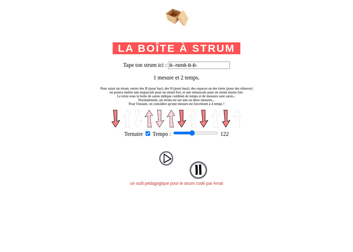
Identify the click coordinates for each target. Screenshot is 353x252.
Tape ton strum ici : (145, 65)
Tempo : (162, 134)
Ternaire (133, 134)
